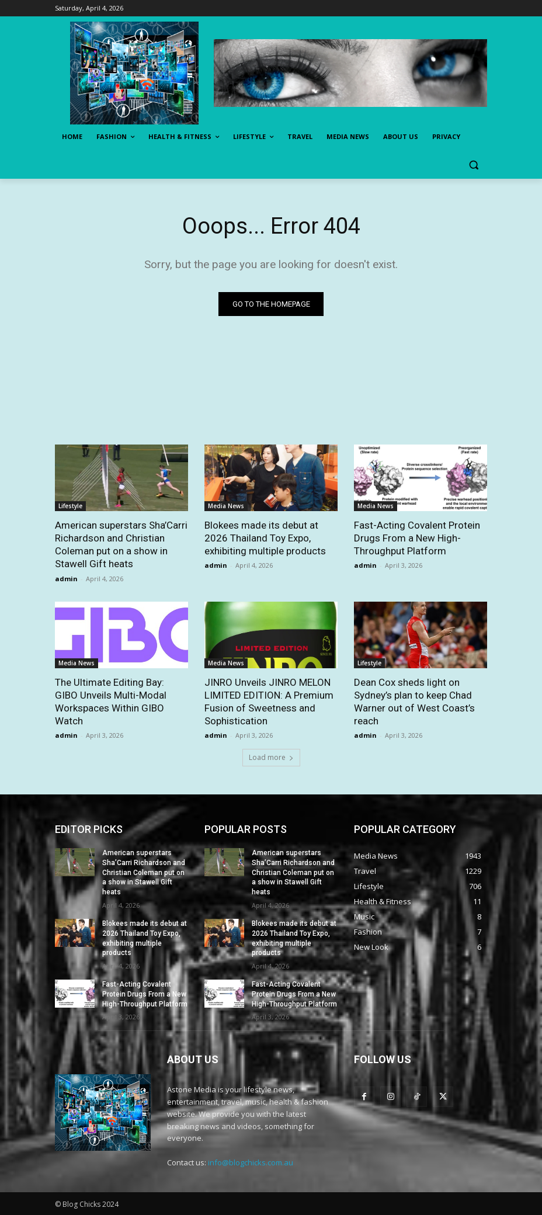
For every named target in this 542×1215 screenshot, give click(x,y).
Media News (226, 506)
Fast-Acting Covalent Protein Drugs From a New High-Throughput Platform (417, 538)
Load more (271, 757)
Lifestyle (70, 506)
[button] (473, 165)
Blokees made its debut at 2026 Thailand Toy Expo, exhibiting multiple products (265, 538)
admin (66, 578)
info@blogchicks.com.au (250, 1162)
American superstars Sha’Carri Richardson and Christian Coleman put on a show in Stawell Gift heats (121, 544)
